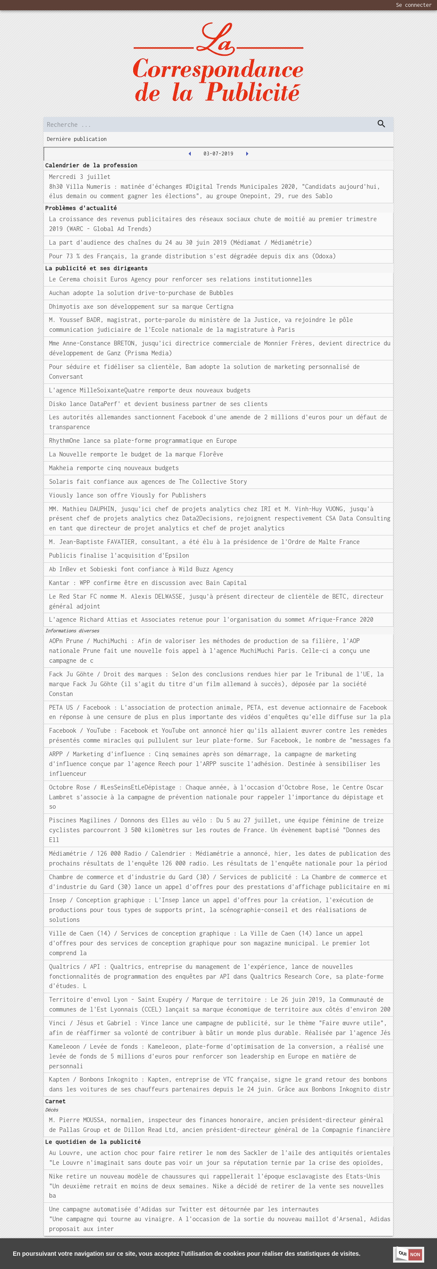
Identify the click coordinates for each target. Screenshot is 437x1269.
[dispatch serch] (381, 124)
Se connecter (414, 5)
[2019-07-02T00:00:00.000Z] (190, 154)
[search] (218, 124)
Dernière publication (77, 139)
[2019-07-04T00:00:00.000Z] (247, 154)
